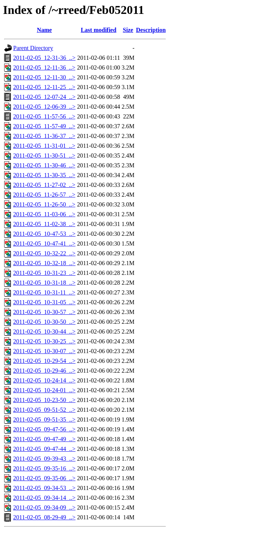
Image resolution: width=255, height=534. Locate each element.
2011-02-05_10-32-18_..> (44, 263)
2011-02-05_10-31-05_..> (44, 302)
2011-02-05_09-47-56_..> (44, 429)
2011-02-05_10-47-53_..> (44, 234)
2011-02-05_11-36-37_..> (44, 136)
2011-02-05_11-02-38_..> (44, 224)
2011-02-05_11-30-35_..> (44, 175)
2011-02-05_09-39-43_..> (44, 458)
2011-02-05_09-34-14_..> (44, 498)
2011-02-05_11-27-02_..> (44, 185)
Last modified (99, 30)
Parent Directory (33, 48)
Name (44, 30)
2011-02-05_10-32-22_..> (44, 253)
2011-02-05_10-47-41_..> (44, 243)
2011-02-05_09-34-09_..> (44, 507)
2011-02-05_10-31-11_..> (44, 292)
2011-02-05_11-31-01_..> (44, 146)
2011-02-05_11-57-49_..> (44, 126)
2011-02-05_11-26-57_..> (44, 194)
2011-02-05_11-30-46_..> (44, 165)
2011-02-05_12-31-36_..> (44, 58)
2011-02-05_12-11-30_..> (44, 77)
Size (128, 30)
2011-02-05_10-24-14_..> (44, 380)
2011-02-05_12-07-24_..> (44, 97)
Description (151, 30)
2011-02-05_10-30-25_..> (44, 341)
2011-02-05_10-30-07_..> (44, 351)
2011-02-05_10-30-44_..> (44, 331)
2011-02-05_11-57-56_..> (44, 116)
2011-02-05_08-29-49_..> (44, 517)
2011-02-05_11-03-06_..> (44, 214)
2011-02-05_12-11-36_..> (44, 67)
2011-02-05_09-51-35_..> (44, 419)
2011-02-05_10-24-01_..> (44, 390)
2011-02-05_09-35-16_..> (44, 468)
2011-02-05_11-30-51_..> (44, 155)
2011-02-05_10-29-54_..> (44, 361)
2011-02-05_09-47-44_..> (44, 449)
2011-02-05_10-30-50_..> (44, 322)
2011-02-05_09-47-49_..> (44, 439)
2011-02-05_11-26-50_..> (44, 204)
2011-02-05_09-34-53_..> (44, 488)
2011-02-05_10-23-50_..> (44, 400)
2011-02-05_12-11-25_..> (44, 87)
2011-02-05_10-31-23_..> (44, 273)
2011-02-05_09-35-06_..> (44, 478)
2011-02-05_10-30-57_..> (44, 312)
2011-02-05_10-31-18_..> (44, 282)
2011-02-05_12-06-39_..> (44, 106)
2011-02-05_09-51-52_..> (44, 410)
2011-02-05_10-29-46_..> (44, 370)
